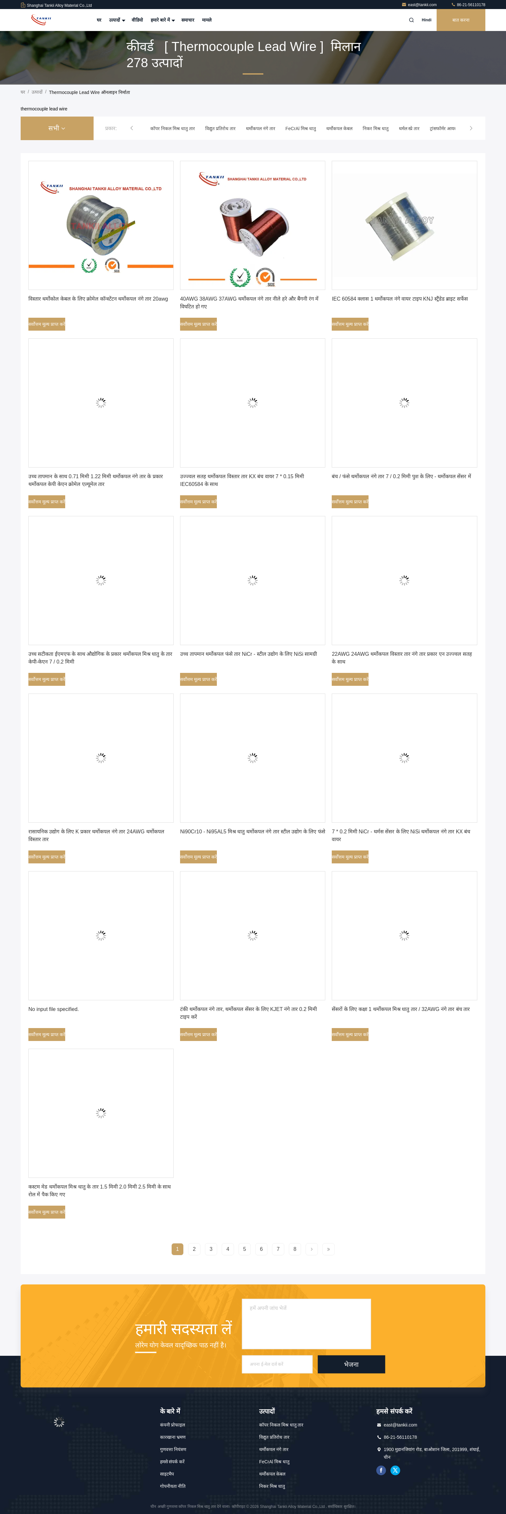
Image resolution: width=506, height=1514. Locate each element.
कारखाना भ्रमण (173, 1437)
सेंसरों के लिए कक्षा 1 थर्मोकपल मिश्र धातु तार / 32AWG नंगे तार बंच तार (401, 1009)
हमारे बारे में (162, 20)
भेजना (351, 1364)
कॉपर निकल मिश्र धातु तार (281, 1424)
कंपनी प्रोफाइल (172, 1424)
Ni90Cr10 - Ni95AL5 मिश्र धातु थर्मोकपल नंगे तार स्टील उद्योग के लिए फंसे (252, 831)
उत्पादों (116, 20)
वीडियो (137, 20)
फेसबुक (381, 1470)
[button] (132, 128)
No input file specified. (53, 1009)
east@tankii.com (419, 5)
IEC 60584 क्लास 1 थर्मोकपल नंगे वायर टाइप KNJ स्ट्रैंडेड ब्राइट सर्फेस (400, 299)
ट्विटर (395, 1470)
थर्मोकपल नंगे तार (273, 1449)
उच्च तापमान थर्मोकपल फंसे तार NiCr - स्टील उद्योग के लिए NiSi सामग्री (248, 654)
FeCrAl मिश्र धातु (274, 1461)
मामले (206, 20)
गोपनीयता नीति (173, 1486)
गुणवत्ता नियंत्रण (173, 1449)
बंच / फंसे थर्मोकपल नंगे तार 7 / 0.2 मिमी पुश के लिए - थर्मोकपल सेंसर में (401, 476)
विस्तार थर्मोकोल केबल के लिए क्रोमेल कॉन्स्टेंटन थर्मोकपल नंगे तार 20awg (98, 299)
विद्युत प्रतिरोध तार (274, 1437)
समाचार (187, 20)
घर (99, 20)
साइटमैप (167, 1474)
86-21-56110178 (468, 5)
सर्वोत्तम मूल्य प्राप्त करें (46, 324)
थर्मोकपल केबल (272, 1474)
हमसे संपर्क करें (172, 1461)
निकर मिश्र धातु (272, 1486)
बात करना (461, 20)
